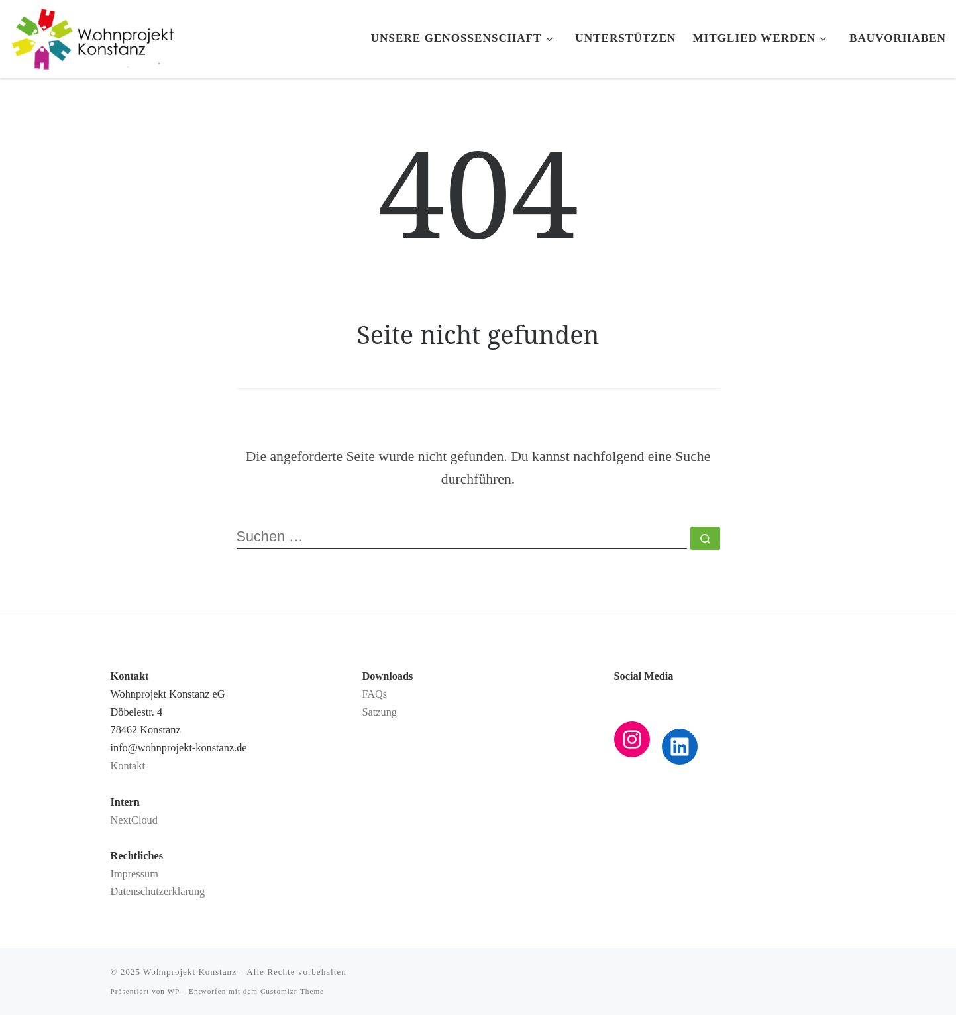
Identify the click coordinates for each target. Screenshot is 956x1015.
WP (174, 991)
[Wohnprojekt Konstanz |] (93, 35)
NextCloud (134, 820)
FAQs (375, 694)
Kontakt (128, 766)
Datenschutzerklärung (158, 892)
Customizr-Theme (292, 991)
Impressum (134, 874)
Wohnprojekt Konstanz (190, 972)
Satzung (379, 712)
